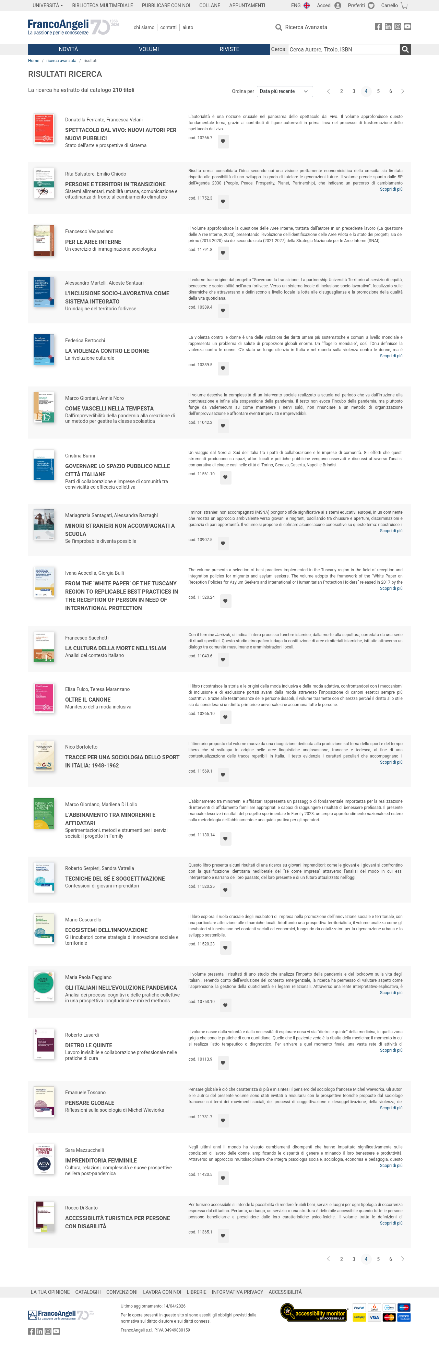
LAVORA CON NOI (162, 1292)
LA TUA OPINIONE (50, 1292)
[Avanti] (403, 91)
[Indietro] (329, 91)
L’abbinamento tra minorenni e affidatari (110, 819)
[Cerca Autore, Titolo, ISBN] (344, 49)
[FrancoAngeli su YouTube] (407, 27)
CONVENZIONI (122, 1292)
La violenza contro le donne (107, 351)
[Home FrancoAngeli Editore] (73, 27)
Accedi (324, 5)
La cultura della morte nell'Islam (115, 648)
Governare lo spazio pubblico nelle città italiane (117, 470)
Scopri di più (391, 189)
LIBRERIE (196, 1292)
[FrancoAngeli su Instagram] (397, 27)
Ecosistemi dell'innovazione (106, 930)
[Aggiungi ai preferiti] (223, 141)
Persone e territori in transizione (115, 184)
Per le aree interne (93, 242)
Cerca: (279, 49)
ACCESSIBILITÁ (285, 1292)
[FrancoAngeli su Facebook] (378, 27)
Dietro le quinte (88, 1045)
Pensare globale (89, 1103)
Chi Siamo (144, 27)
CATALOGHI (88, 1292)
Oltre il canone (87, 699)
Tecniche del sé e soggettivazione (115, 878)
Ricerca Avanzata (306, 27)
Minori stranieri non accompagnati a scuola (120, 530)
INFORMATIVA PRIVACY (237, 1292)
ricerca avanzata (61, 60)
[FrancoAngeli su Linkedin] (388, 27)
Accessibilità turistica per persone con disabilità (117, 1222)
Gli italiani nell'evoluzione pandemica (121, 988)
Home (33, 60)
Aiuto (187, 27)
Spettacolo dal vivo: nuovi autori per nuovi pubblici (121, 134)
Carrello (389, 5)
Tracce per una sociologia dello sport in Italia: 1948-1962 (122, 761)
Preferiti (356, 5)
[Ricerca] (405, 49)
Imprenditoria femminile (101, 1160)
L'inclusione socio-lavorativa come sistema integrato (117, 297)
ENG (295, 5)
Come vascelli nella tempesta (109, 408)
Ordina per (243, 91)
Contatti (168, 27)
